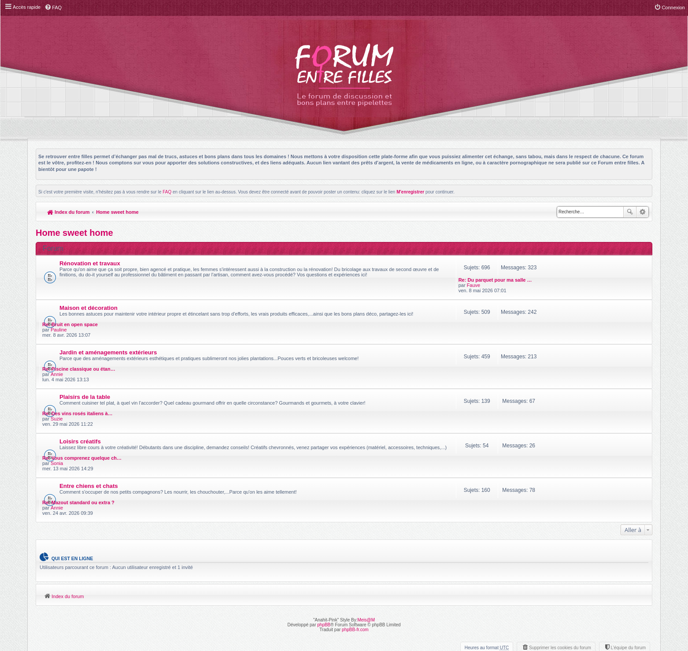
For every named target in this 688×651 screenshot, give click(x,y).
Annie (555, 328)
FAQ (167, 192)
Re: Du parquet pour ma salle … (577, 264)
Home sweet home (117, 212)
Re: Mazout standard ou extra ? (577, 410)
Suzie (555, 357)
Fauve (556, 269)
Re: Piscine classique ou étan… (577, 322)
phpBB (323, 532)
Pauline (557, 298)
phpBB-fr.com (355, 537)
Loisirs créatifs (80, 379)
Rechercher (629, 212)
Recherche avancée (642, 212)
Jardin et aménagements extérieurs (108, 321)
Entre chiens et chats (88, 408)
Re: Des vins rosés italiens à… (576, 351)
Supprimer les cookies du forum (560, 555)
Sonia (555, 386)
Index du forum (68, 212)
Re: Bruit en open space (568, 293)
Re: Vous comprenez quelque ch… (580, 380)
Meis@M (366, 527)
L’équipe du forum (628, 555)
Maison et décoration (88, 292)
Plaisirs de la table (84, 350)
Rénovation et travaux (89, 263)
